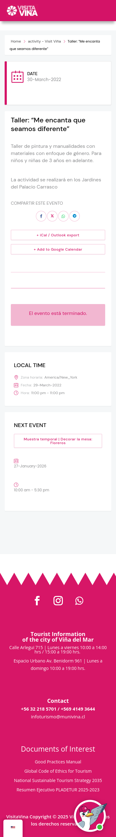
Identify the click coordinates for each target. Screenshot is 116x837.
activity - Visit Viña (44, 41)
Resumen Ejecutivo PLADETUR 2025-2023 (57, 790)
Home (16, 41)
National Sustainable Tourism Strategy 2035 (58, 780)
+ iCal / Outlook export (58, 235)
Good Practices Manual (58, 762)
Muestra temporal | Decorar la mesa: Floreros (58, 441)
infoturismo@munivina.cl (58, 716)
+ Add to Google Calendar (58, 249)
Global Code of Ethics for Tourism (58, 771)
